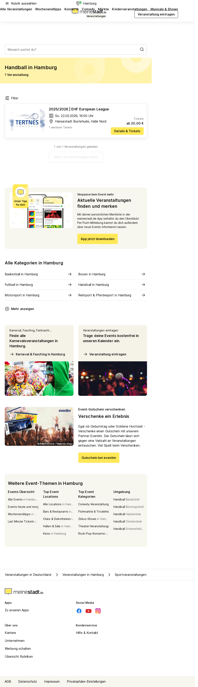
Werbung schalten (18, 649)
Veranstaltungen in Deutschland (28, 575)
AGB (8, 681)
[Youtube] (88, 611)
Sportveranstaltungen (126, 574)
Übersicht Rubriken (19, 656)
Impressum (52, 681)
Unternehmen (15, 641)
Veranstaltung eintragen (104, 354)
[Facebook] (79, 611)
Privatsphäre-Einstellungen (86, 681)
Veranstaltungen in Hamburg (79, 574)
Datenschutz (27, 681)
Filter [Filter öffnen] (11, 98)
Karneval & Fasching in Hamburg (37, 354)
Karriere (10, 633)
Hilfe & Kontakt (87, 633)
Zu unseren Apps (17, 610)
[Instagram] (98, 611)
